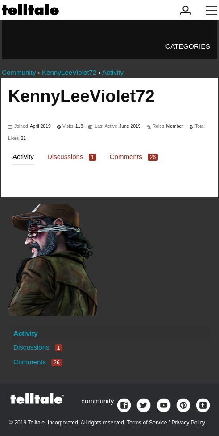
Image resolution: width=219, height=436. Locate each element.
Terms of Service (147, 423)
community (97, 401)
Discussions (71, 156)
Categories (187, 46)
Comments (134, 156)
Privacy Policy (188, 423)
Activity (23, 156)
